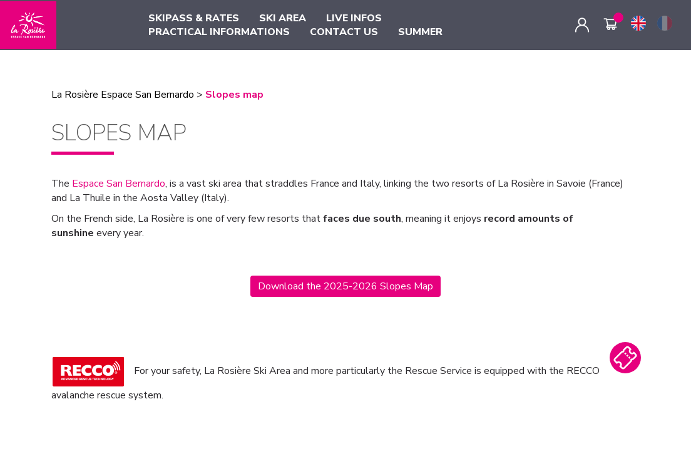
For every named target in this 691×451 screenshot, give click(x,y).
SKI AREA (282, 18)
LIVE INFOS (354, 18)
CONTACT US (344, 32)
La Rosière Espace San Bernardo (122, 94)
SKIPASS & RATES (193, 18)
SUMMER (420, 32)
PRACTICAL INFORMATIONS (219, 32)
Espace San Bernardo (118, 183)
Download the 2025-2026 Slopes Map (345, 286)
